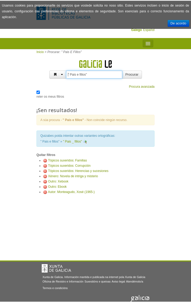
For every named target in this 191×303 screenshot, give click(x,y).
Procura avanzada (142, 86)
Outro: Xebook (58, 181)
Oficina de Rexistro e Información (63, 281)
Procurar (132, 74)
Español (149, 30)
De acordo (178, 23)
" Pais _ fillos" (72, 141)
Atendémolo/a (134, 281)
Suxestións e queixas (97, 281)
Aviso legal (118, 281)
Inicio (40, 52)
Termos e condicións (55, 288)
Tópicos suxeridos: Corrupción (69, 166)
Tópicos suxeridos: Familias (67, 160)
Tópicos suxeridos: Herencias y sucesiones (78, 171)
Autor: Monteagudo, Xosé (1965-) (71, 192)
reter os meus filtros (50, 96)
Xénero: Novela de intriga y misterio (73, 176)
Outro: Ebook (57, 187)
